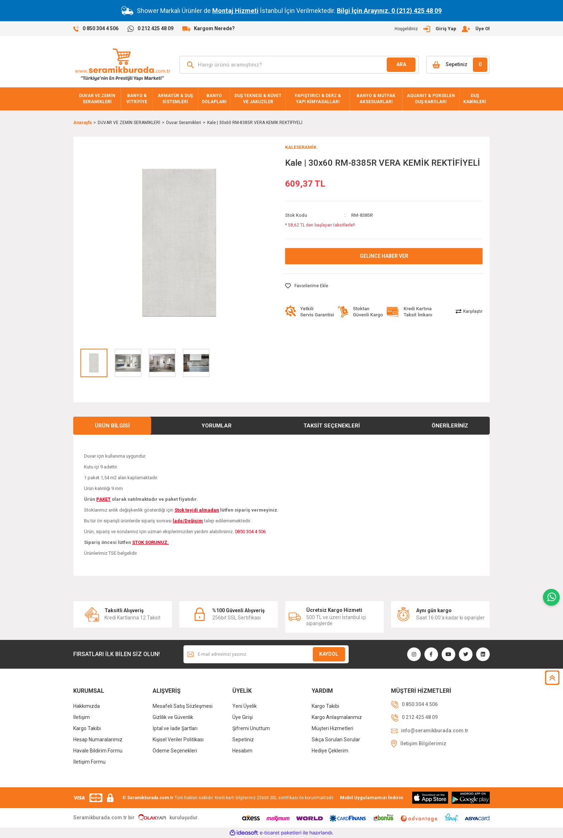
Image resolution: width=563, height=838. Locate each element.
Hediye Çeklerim (330, 751)
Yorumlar (216, 425)
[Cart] (458, 65)
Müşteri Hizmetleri (332, 728)
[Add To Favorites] (306, 286)
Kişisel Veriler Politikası (178, 739)
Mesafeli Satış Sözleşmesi (183, 706)
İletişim (81, 717)
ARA (401, 64)
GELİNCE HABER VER (384, 256)
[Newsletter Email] (266, 654)
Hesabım (242, 751)
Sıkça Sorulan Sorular (336, 739)
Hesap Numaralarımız (97, 739)
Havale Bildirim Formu (97, 751)
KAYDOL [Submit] (328, 654)
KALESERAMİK (300, 147)
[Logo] (122, 65)
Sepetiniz (243, 739)
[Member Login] (442, 28)
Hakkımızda (86, 706)
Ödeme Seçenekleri (175, 751)
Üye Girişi (242, 717)
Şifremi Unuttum (251, 728)
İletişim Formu (89, 762)
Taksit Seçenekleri (331, 425)
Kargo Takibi (87, 728)
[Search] (299, 65)
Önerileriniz (450, 425)
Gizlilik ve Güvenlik (173, 717)
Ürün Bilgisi (112, 425)
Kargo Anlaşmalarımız (337, 717)
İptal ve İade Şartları (175, 728)
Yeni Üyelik (244, 706)
